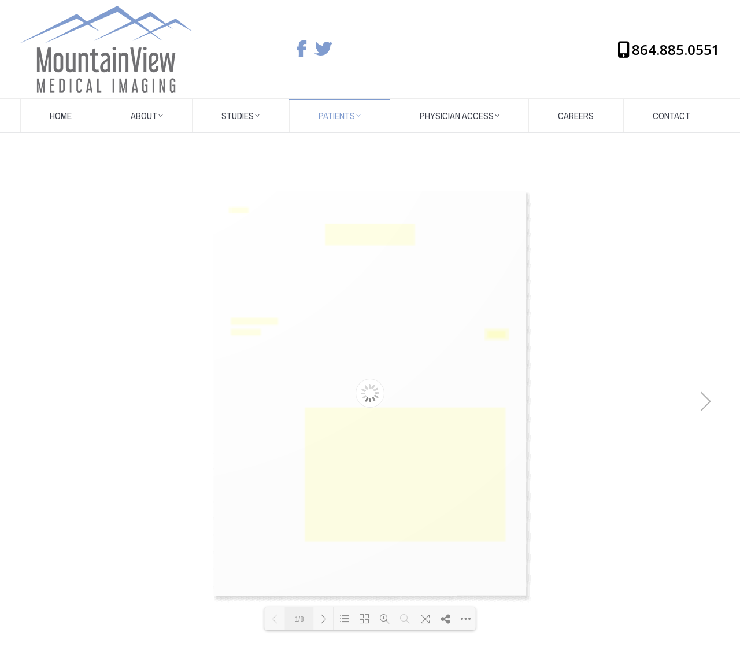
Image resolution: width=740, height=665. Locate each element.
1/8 (299, 619)
